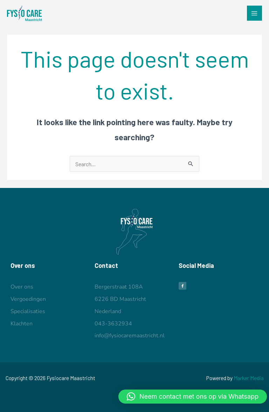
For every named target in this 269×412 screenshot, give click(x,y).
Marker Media (249, 377)
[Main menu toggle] (254, 13)
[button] (192, 397)
